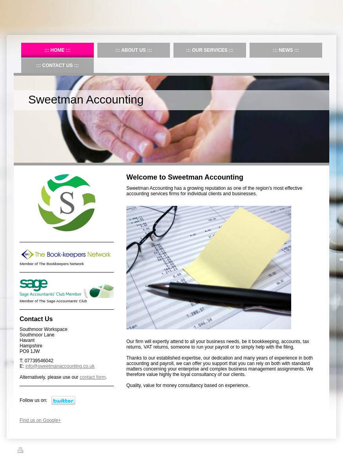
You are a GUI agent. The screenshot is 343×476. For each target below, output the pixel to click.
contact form (93, 377)
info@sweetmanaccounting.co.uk (60, 366)
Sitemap (46, 451)
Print (27, 451)
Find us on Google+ (40, 420)
